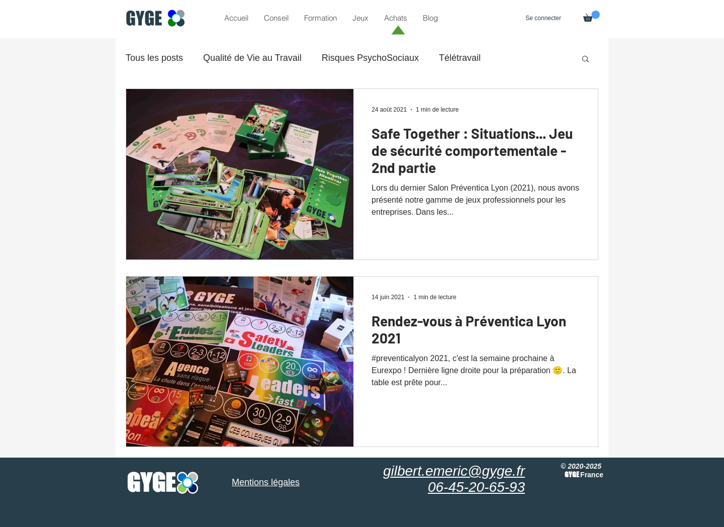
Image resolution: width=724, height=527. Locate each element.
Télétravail (460, 58)
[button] (591, 16)
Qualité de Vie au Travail (252, 58)
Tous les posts (154, 58)
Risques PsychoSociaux (370, 58)
